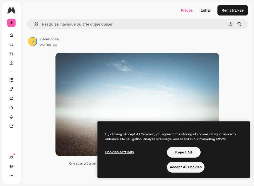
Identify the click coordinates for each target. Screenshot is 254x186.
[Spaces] (14, 89)
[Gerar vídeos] (14, 108)
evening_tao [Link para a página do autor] (48, 45)
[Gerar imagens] (14, 98)
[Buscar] (11, 44)
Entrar (206, 10)
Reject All (183, 152)
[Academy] (11, 166)
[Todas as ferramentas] (11, 80)
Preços (187, 10)
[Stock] (11, 54)
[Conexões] (11, 157)
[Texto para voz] (14, 117)
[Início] (11, 35)
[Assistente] (14, 126)
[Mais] (11, 176)
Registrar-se (233, 10)
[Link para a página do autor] (32, 41)
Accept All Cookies (186, 167)
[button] (34, 24)
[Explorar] (11, 63)
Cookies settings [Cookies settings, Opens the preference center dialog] (119, 152)
